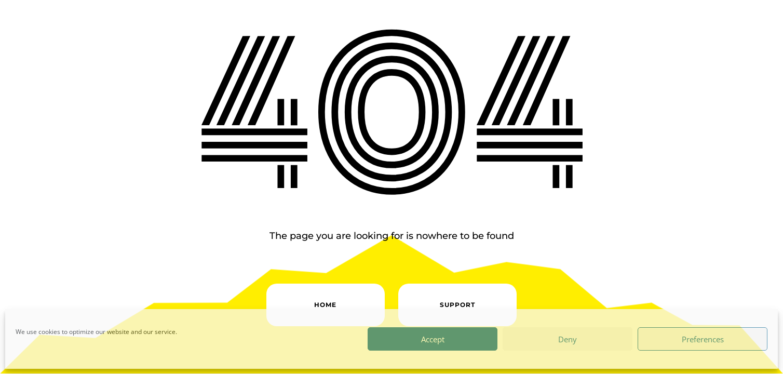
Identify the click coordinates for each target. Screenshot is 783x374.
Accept (432, 339)
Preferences (703, 339)
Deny (567, 339)
